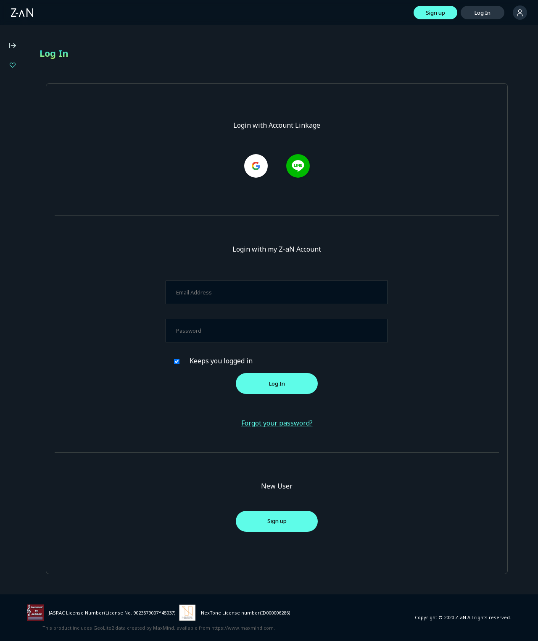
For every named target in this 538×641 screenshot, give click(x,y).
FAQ (11, 228)
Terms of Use (23, 251)
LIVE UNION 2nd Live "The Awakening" (62, 136)
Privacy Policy (23, 262)
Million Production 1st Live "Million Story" (62, 79)
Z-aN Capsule (54, 189)
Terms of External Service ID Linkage (52, 326)
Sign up (435, 12)
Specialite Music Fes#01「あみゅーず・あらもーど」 (62, 108)
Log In (483, 12)
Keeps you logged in (279, 360)
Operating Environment (35, 240)
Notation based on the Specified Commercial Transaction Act (46, 277)
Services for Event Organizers (44, 338)
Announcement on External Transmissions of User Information (50, 312)
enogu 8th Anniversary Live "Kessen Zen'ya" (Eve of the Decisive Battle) (62, 122)
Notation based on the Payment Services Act (46, 295)
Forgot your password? (319, 423)
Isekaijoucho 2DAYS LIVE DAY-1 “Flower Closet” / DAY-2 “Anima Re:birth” (62, 93)
